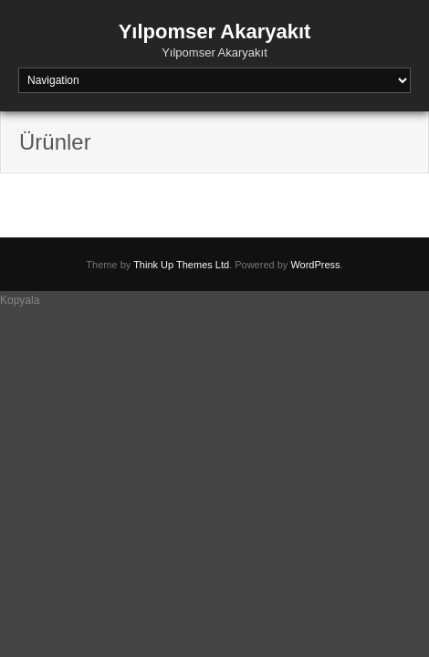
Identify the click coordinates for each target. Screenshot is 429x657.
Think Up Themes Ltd (181, 264)
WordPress (315, 264)
